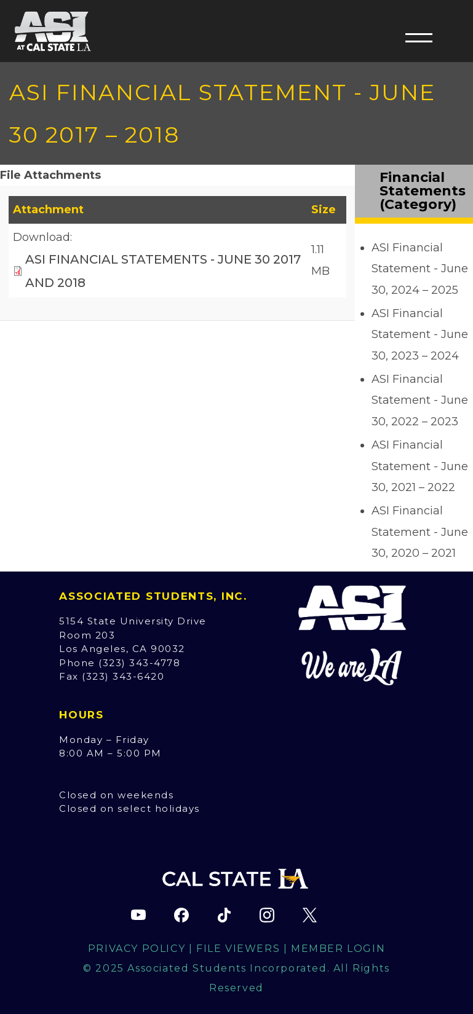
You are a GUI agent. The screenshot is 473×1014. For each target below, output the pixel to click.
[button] (418, 37)
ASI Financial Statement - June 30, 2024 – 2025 (420, 268)
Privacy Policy (136, 948)
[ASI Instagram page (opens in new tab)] (267, 915)
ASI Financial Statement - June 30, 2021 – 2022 (420, 465)
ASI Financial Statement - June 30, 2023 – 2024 (420, 334)
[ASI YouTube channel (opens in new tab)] (138, 915)
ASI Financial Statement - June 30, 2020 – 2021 (420, 531)
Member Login (338, 948)
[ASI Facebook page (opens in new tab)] (181, 915)
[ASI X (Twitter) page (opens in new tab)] (310, 915)
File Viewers (238, 948)
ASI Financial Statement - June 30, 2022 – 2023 (420, 400)
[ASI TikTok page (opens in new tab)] (224, 915)
